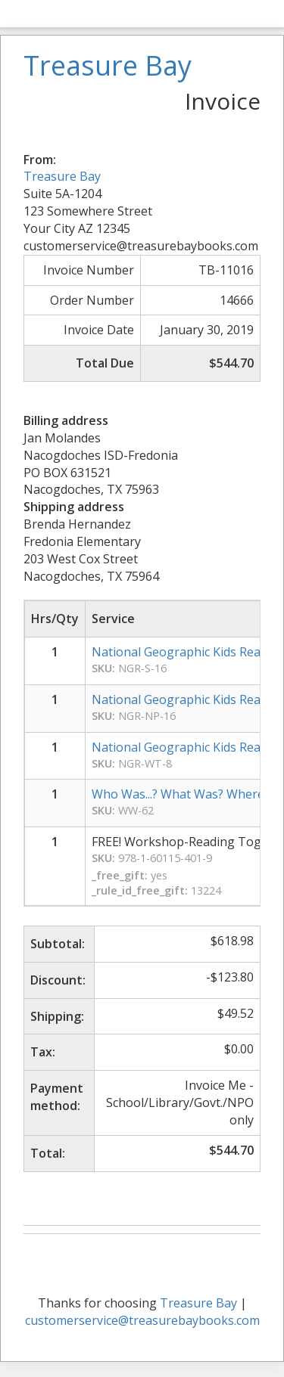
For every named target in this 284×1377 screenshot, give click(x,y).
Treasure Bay (62, 176)
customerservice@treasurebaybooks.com (142, 1320)
